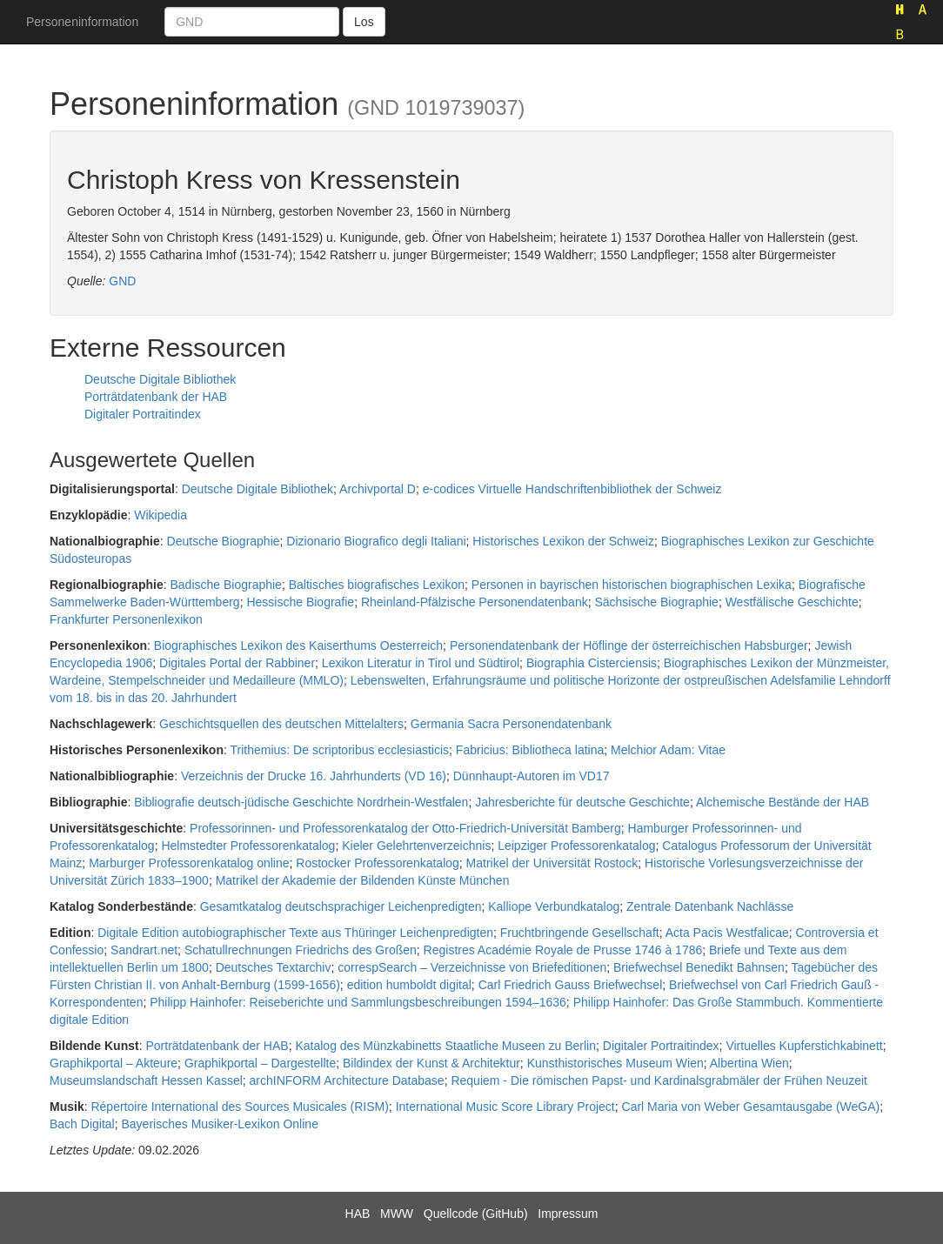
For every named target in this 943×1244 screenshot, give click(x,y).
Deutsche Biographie (223, 541)
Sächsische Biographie (656, 602)
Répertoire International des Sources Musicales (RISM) (239, 1107)
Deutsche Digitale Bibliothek (160, 379)
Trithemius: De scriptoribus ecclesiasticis (340, 750)
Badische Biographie (225, 585)
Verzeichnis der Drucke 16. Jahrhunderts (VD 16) (313, 776)
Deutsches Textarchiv (273, 967)
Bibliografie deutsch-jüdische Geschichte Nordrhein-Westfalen (301, 802)
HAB (358, 1214)
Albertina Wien (749, 1063)
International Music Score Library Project (505, 1107)
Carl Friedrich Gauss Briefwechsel (570, 985)
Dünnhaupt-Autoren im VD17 (531, 776)
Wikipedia (160, 515)
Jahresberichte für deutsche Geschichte (582, 802)
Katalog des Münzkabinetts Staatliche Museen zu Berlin (445, 1046)
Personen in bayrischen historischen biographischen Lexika (632, 585)
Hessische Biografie (300, 602)
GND (122, 281)
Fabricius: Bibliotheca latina (530, 750)
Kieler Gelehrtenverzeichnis (416, 846)
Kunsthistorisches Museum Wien (615, 1063)
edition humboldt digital (409, 985)
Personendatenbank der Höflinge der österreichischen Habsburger (629, 645)
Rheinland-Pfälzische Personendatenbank (474, 602)
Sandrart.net (143, 950)
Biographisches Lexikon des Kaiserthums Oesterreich (298, 645)
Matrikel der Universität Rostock (552, 863)
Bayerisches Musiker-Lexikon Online (219, 1124)
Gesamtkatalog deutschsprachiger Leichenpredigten (341, 906)
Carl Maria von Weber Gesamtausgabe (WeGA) (751, 1107)
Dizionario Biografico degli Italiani (375, 541)
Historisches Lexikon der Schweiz (563, 541)
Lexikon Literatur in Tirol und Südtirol (420, 663)
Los (364, 22)
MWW (396, 1214)
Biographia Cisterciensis (591, 663)
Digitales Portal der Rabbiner (237, 663)
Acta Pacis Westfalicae (727, 933)
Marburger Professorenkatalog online (189, 863)
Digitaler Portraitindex (142, 414)
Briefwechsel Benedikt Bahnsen (699, 967)
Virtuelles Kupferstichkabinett (804, 1046)
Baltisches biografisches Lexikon (377, 585)
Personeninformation (82, 22)
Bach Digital (82, 1124)
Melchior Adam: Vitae (668, 750)
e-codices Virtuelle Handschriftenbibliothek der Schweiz (572, 489)
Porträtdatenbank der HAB (155, 397)
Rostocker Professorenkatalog (377, 863)
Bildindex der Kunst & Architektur (431, 1063)
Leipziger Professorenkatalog (576, 846)
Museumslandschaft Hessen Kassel (146, 1080)
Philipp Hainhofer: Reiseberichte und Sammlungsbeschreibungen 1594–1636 (358, 1002)
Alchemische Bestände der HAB (782, 802)
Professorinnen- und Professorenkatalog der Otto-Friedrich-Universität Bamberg (405, 828)
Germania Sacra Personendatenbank (511, 724)
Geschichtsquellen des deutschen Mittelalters (281, 724)
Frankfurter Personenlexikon (126, 619)
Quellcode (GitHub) (476, 1214)
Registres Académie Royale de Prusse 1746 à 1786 (563, 950)
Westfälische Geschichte (792, 602)
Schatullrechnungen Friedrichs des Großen (300, 950)
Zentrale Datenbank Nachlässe (709, 906)
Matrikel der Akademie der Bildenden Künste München (363, 880)
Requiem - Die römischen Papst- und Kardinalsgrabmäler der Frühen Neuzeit (659, 1080)
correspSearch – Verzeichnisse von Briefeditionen (472, 967)
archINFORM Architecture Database (347, 1080)
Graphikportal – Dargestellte (260, 1063)
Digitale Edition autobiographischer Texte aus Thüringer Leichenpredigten (295, 933)
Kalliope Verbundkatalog (553, 906)
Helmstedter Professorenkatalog (248, 846)
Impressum (568, 1214)
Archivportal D (377, 489)
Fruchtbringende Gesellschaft (579, 933)
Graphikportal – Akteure (113, 1063)
